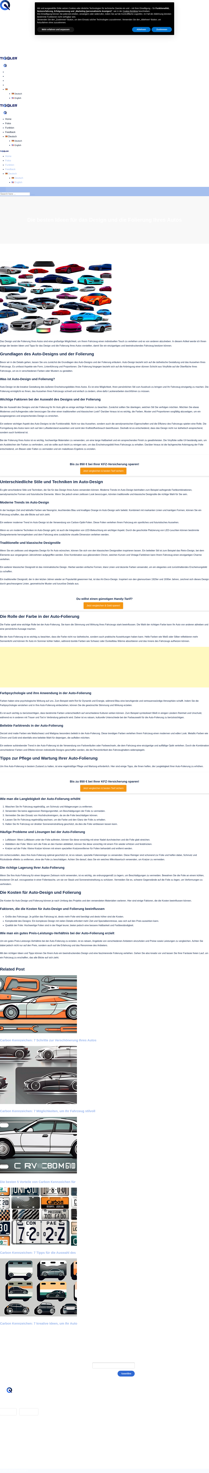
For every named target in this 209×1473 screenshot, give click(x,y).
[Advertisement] (104, 667)
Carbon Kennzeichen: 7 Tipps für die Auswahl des (38, 1252)
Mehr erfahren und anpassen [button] (56, 29)
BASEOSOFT (21, 1471)
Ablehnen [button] (141, 29)
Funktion (9, 80)
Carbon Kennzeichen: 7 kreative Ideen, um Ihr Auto (38, 1323)
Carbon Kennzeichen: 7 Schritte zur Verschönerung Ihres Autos (48, 1040)
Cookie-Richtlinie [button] (130, 11)
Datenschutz (11, 1438)
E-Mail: (83, 1365)
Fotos (8, 76)
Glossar (9, 1429)
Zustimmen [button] (161, 29)
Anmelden (126, 1373)
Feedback (10, 85)
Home (8, 72)
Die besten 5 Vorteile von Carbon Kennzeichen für (37, 1182)
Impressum (11, 1434)
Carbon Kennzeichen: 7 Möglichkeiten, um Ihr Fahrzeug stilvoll (47, 1111)
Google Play (28, 1411)
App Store (8, 1411)
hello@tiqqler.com (16, 1402)
